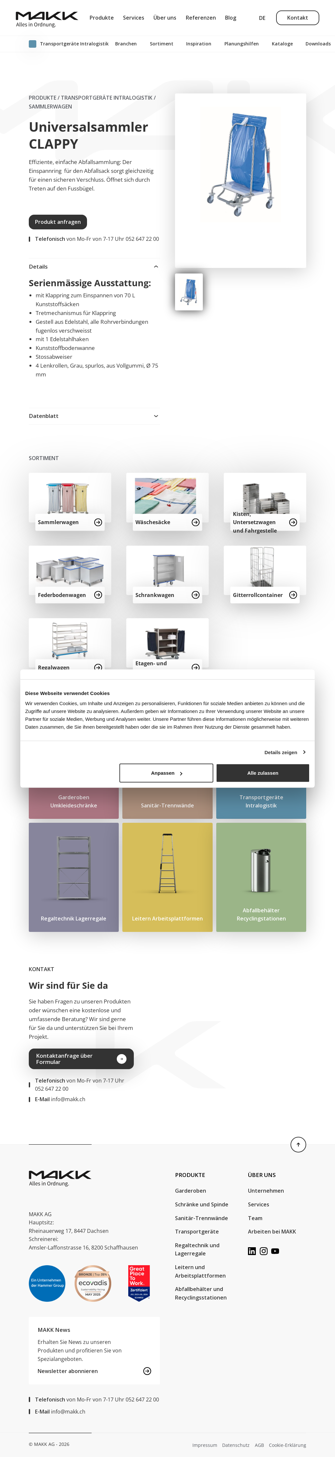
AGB (259, 1445)
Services (133, 17)
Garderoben (191, 1190)
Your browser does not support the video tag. (243, 1026)
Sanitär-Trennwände (201, 1218)
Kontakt (297, 17)
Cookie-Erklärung (287, 1445)
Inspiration (198, 44)
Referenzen (201, 17)
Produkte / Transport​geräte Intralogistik (90, 97)
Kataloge (282, 44)
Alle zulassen (262, 773)
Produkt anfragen (58, 221)
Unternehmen (266, 1190)
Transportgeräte (197, 1231)
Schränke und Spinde (201, 1204)
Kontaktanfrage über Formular (81, 1059)
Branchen (126, 44)
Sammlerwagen (50, 106)
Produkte (102, 17)
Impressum (204, 1445)
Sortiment (161, 44)
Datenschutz (236, 1445)
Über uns (164, 17)
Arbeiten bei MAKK (272, 1231)
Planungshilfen (241, 44)
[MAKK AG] (47, 18)
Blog (230, 17)
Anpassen (167, 773)
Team (255, 1218)
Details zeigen (281, 752)
